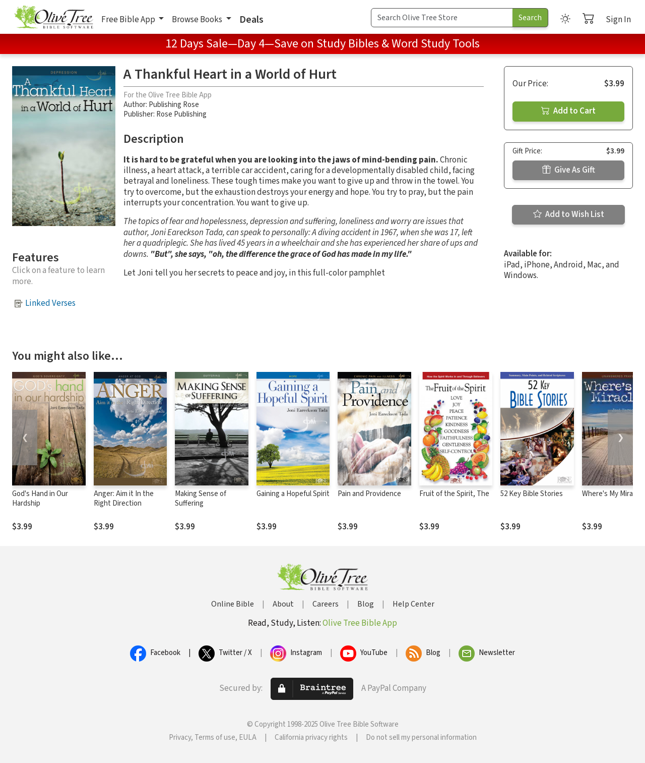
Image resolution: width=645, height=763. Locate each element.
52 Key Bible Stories (531, 493)
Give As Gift (568, 170)
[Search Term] (442, 17)
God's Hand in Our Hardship (40, 498)
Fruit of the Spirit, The (454, 493)
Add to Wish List (568, 214)
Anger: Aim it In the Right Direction (124, 498)
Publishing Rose (174, 104)
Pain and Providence (369, 493)
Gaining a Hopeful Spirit (293, 493)
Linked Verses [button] (50, 303)
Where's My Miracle (612, 493)
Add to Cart (568, 111)
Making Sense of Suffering (200, 498)
